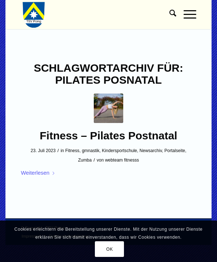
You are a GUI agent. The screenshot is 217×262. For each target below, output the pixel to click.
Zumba (85, 160)
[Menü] (186, 14)
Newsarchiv (151, 150)
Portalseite (174, 150)
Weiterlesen (38, 173)
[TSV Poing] (91, 14)
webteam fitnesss (122, 160)
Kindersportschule (119, 150)
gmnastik (90, 150)
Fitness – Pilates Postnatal (108, 136)
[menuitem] (169, 14)
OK (109, 249)
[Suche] (169, 14)
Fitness (72, 150)
